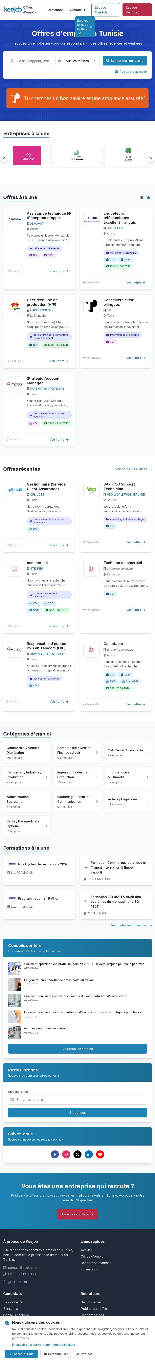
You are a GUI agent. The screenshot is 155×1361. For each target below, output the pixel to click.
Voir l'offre (59, 271)
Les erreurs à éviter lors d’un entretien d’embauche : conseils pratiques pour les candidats (88, 1012)
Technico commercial (123, 563)
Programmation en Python (38, 898)
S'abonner (77, 1113)
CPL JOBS (37, 494)
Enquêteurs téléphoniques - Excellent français (120, 217)
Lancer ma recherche (124, 61)
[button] (4, 159)
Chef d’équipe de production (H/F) (42, 302)
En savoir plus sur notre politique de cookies (43, 1344)
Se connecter (13, 1302)
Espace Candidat (102, 9)
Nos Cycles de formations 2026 (43, 864)
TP (109, 310)
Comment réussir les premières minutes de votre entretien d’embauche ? (75, 996)
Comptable (113, 644)
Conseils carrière (16, 1315)
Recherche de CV (94, 1315)
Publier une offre (94, 1309)
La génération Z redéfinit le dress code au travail (59, 980)
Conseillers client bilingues (119, 302)
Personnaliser (56, 1354)
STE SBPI (36, 568)
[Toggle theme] (85, 10)
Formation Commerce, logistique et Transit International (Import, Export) (118, 867)
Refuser (84, 1354)
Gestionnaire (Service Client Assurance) (46, 486)
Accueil (86, 1250)
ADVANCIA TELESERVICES (48, 654)
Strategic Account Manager (43, 380)
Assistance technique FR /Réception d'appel (49, 215)
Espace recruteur (77, 1214)
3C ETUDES (115, 228)
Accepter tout (21, 1354)
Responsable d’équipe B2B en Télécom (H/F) (46, 646)
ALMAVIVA (37, 223)
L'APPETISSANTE (41, 310)
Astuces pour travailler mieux (44, 1028)
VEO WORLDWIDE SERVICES (126, 494)
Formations (55, 10)
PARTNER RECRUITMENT (47, 388)
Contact (76, 10)
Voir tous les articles (77, 1049)
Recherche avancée (131, 71)
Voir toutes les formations (131, 925)
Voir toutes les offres (133, 469)
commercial (37, 563)
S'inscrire (10, 1309)
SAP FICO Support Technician (119, 486)
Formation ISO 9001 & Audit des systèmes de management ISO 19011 (116, 901)
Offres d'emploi (30, 9)
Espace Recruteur (133, 9)
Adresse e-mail (18, 1091)
